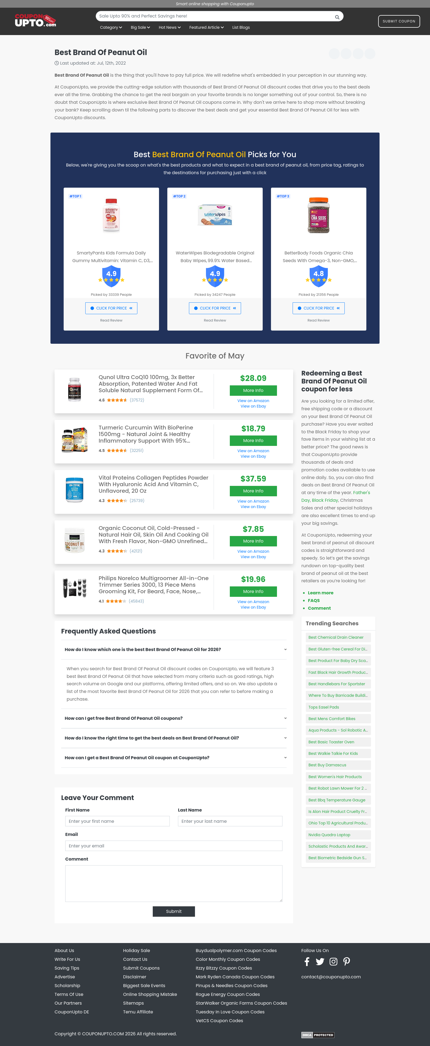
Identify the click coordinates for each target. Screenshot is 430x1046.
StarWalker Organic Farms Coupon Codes (241, 1003)
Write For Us (67, 959)
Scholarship (67, 985)
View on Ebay (253, 406)
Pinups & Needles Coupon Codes (232, 985)
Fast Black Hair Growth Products (339, 672)
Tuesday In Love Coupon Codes (230, 1012)
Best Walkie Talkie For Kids (333, 753)
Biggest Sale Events (144, 985)
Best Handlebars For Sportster (337, 684)
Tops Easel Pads (324, 707)
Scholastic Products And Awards (339, 846)
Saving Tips (67, 968)
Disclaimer (134, 977)
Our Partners (68, 1003)
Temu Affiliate (138, 1012)
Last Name (190, 810)
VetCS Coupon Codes (219, 1021)
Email (71, 834)
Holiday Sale (136, 950)
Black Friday (325, 500)
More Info (253, 390)
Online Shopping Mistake (150, 994)
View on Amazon (253, 400)
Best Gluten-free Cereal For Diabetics (344, 649)
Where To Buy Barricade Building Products (348, 695)
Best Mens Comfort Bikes (332, 718)
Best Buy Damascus (327, 765)
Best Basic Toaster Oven (331, 742)
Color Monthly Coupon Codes (228, 959)
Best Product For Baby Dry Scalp (339, 660)
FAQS (314, 600)
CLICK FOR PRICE (111, 308)
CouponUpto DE (72, 1012)
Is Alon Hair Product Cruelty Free (339, 811)
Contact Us (135, 959)
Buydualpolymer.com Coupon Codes (236, 950)
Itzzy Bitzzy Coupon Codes (224, 968)
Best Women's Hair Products (335, 777)
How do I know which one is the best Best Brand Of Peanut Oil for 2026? (143, 649)
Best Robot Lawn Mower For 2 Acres (342, 788)
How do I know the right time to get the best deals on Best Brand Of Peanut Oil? (152, 738)
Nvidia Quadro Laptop (329, 835)
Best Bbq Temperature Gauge (337, 800)
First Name (77, 810)
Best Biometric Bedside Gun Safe (339, 858)
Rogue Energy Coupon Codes (228, 994)
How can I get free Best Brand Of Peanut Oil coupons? (124, 718)
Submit (174, 911)
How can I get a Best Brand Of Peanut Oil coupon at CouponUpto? (137, 758)
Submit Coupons (141, 968)
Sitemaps (133, 1003)
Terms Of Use (69, 994)
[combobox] (220, 16)
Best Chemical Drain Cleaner (336, 637)
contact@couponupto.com (331, 977)
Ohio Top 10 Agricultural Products (340, 823)
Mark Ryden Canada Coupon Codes (235, 977)
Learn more (320, 593)
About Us (64, 950)
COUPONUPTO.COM (103, 1034)
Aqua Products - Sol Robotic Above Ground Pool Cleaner (362, 730)
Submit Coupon (399, 22)
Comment (76, 859)
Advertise (65, 977)
